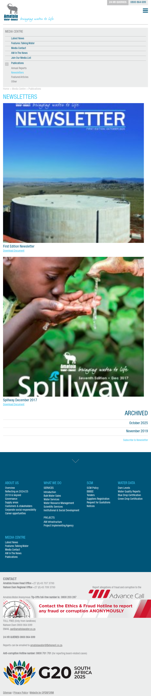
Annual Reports (19, 68)
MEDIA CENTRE (14, 32)
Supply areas (11, 502)
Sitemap (7, 693)
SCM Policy (93, 488)
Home (6, 89)
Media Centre (19, 89)
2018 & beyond (13, 495)
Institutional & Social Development (61, 510)
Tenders (91, 495)
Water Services (51, 499)
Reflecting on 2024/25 (16, 491)
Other (14, 81)
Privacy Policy (20, 693)
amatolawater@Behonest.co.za (46, 645)
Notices (91, 506)
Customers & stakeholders (18, 506)
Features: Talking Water (23, 43)
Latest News (17, 38)
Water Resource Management (59, 503)
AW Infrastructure (53, 522)
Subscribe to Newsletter (135, 440)
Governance (11, 499)
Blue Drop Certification (129, 495)
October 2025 (138, 423)
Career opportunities (15, 513)
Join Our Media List (21, 58)
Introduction (50, 492)
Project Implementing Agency (59, 525)
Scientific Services (53, 507)
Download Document (13, 251)
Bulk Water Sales (52, 496)
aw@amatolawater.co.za (22, 629)
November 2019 (137, 431)
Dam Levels (124, 488)
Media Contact (18, 48)
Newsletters (17, 73)
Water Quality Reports (129, 491)
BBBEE (90, 491)
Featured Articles (19, 77)
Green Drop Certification (130, 499)
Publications (34, 89)
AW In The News (19, 53)
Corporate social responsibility (20, 510)
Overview (10, 488)
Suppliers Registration (98, 499)
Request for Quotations (98, 502)
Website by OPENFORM (42, 693)
